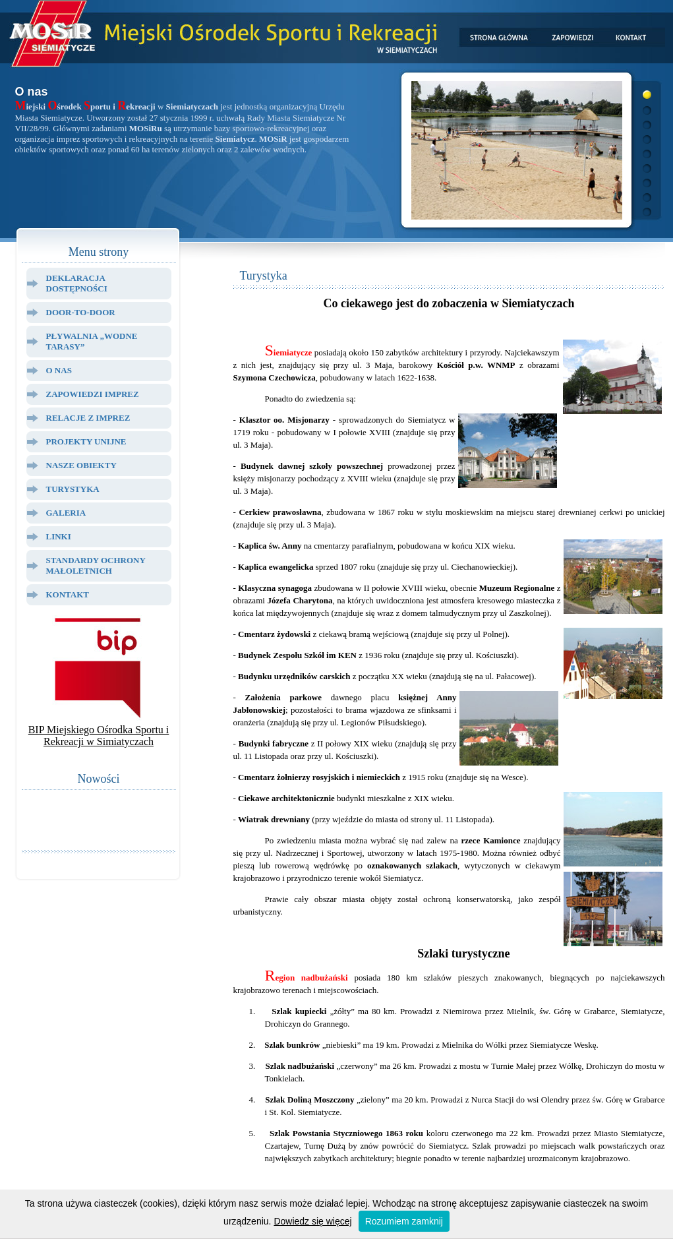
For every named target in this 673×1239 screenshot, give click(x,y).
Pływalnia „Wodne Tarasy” (92, 341)
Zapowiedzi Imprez (92, 394)
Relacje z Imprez (88, 418)
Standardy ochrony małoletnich (96, 565)
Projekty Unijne (86, 441)
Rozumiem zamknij (404, 1221)
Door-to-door (80, 312)
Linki (58, 536)
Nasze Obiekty (81, 465)
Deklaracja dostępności (76, 283)
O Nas (59, 370)
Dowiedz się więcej (312, 1221)
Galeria (66, 513)
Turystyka (73, 489)
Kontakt (68, 594)
